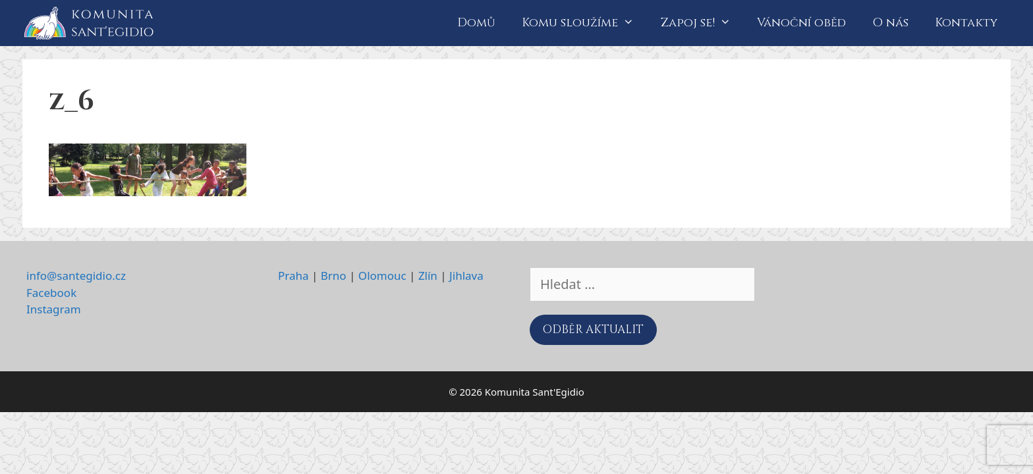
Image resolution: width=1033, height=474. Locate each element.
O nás (890, 22)
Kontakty (966, 22)
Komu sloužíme (584, 23)
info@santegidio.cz (76, 275)
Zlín (427, 275)
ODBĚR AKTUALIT (593, 329)
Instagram (53, 309)
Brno (334, 275)
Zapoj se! (702, 23)
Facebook (51, 292)
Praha (293, 275)
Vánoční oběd (801, 22)
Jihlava (466, 275)
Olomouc (382, 275)
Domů (476, 22)
